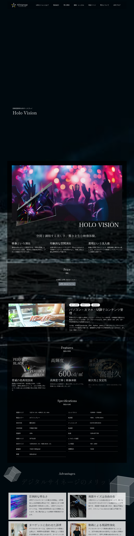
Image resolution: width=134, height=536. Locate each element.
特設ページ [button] (91, 6)
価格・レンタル (78, 6)
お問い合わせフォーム (67, 284)
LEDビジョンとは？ (42, 6)
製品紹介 (56, 6)
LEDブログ (116, 6)
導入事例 (66, 6)
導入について (104, 6)
